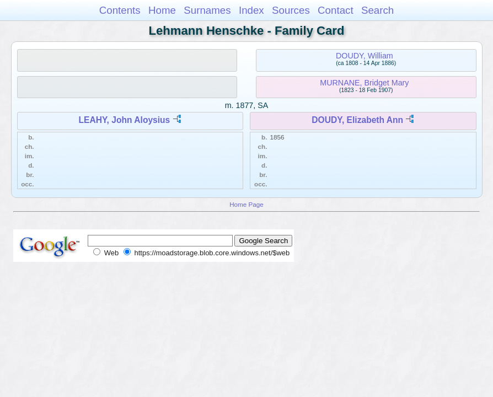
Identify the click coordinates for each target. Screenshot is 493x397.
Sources (291, 10)
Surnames (207, 10)
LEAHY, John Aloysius (124, 120)
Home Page (246, 204)
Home (162, 10)
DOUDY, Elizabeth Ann (357, 120)
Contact (335, 10)
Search (377, 10)
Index (251, 10)
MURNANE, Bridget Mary (364, 82)
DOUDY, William (364, 55)
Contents (120, 10)
